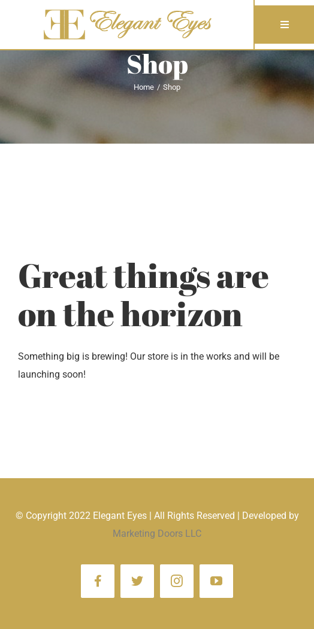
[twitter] (137, 581)
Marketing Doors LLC (157, 533)
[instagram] (177, 581)
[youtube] (216, 581)
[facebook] (97, 581)
